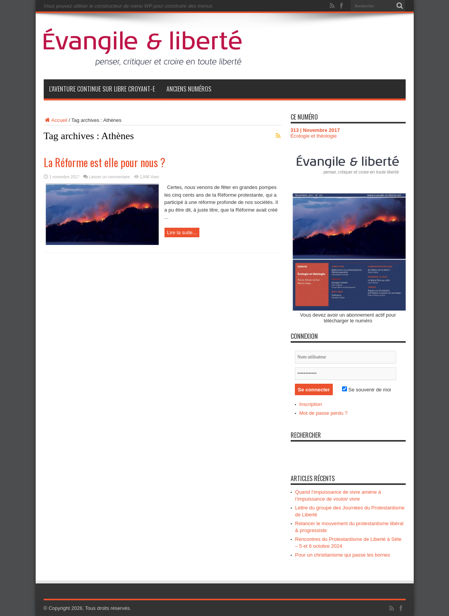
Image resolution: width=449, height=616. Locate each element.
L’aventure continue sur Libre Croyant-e (102, 89)
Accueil (55, 120)
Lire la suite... (182, 232)
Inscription (310, 404)
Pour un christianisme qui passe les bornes (342, 555)
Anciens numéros (188, 89)
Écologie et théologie (314, 136)
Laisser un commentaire (109, 177)
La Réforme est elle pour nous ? (104, 162)
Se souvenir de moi (366, 390)
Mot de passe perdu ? (323, 413)
